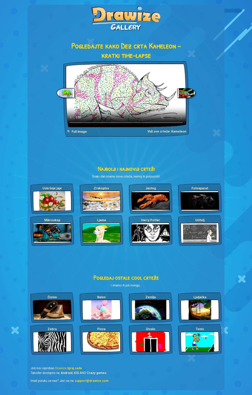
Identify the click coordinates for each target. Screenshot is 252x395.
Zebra (52, 329)
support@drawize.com (91, 381)
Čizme (52, 297)
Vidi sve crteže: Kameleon (166, 131)
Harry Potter (150, 220)
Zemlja (150, 297)
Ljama (101, 220)
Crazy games (97, 373)
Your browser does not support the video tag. (126, 95)
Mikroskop (52, 220)
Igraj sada (74, 368)
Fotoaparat (200, 188)
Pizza (101, 329)
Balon (101, 297)
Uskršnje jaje (52, 188)
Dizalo (150, 329)
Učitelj (200, 220)
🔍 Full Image (77, 132)
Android (66, 373)
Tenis (200, 329)
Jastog (150, 188)
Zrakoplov (101, 188)
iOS (76, 373)
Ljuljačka (200, 297)
